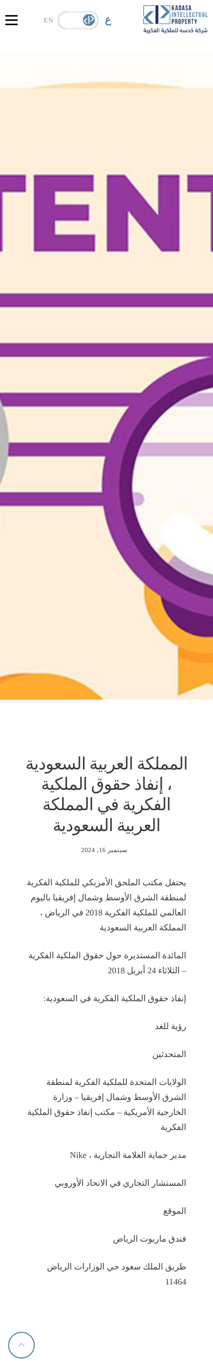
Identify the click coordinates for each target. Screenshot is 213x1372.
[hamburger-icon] (11, 20)
